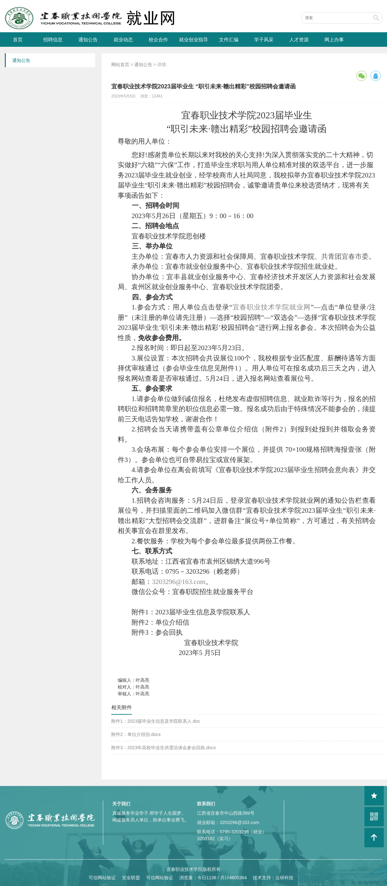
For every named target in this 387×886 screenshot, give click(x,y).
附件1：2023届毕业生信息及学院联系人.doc (155, 721)
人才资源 (299, 39)
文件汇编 (228, 39)
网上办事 (334, 39)
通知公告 (88, 39)
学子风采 (263, 39)
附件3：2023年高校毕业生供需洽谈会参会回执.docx (163, 747)
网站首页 (120, 64)
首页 (18, 39)
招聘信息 (53, 39)
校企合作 (158, 39)
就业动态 (123, 39)
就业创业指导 (193, 39)
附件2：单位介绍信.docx (136, 734)
